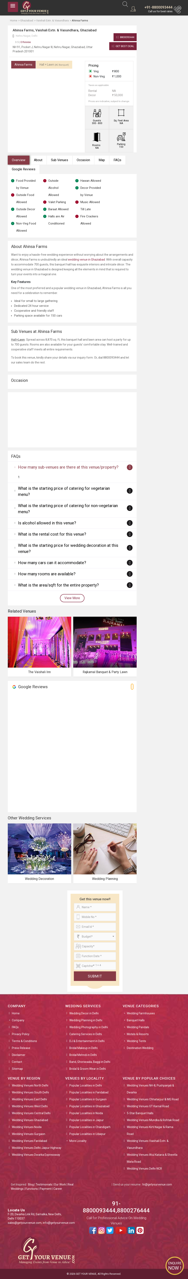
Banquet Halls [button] (136, 1020)
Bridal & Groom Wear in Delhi (87, 1068)
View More (72, 598)
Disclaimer (18, 1055)
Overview (18, 160)
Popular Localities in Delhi (85, 1085)
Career (57, 1188)
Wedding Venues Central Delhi (31, 1113)
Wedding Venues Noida (27, 1127)
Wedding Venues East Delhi (29, 1099)
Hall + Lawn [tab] (54, 64)
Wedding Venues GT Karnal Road (148, 1106)
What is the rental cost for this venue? (52, 534)
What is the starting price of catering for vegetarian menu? (64, 491)
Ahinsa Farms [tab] (23, 64)
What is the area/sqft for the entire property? (58, 585)
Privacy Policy (20, 1034)
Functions (31, 1188)
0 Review (23, 42)
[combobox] (95, 936)
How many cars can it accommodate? (52, 562)
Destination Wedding (140, 1048)
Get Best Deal (123, 46)
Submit (95, 976)
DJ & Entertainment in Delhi (87, 1041)
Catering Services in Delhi (85, 1034)
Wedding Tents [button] (136, 1041)
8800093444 (125, 37)
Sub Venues (59, 160)
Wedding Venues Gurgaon (28, 1134)
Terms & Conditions (24, 1041)
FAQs (117, 160)
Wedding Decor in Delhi (84, 1013)
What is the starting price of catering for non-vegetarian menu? (68, 508)
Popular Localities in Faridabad (88, 1092)
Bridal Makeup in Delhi (83, 1048)
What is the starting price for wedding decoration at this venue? (68, 548)
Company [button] (18, 1020)
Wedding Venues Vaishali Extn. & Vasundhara (148, 1144)
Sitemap (17, 1068)
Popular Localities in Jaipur (86, 1120)
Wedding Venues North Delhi (30, 1085)
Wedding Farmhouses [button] (141, 1013)
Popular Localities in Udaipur (87, 1134)
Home (16, 1013)
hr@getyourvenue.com (157, 1184)
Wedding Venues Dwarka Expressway (36, 1154)
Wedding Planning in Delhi (85, 1020)
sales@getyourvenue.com (25, 1222)
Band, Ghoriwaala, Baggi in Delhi (89, 1061)
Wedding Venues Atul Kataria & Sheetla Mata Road (152, 1158)
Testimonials (44, 1184)
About (38, 160)
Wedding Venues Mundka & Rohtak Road (153, 1120)
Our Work (60, 1184)
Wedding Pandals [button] (138, 1027)
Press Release (21, 1048)
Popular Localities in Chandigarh (89, 1127)
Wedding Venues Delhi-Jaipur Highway (36, 1147)
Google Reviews (23, 169)
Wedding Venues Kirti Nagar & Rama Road (150, 1130)
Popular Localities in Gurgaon (88, 1099)
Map (102, 160)
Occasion (83, 160)
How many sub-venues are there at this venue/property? (68, 467)
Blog (31, 1184)
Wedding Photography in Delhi (88, 1027)
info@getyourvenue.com (59, 1222)
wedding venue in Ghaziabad (86, 259)
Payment (46, 1188)
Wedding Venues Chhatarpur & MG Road (153, 1099)
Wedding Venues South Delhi (30, 1092)
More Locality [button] (78, 1141)
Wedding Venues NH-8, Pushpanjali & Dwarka (150, 1089)
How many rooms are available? (46, 573)
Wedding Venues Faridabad (29, 1141)
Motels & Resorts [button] (138, 1034)
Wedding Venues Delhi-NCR (144, 1168)
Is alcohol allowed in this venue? (47, 523)
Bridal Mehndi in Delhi (83, 1055)
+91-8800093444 (158, 7)
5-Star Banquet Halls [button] (140, 1113)
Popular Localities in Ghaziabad (89, 1106)
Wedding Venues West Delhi (30, 1106)
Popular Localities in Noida (86, 1113)
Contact (17, 1061)
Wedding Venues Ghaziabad (30, 1120)
